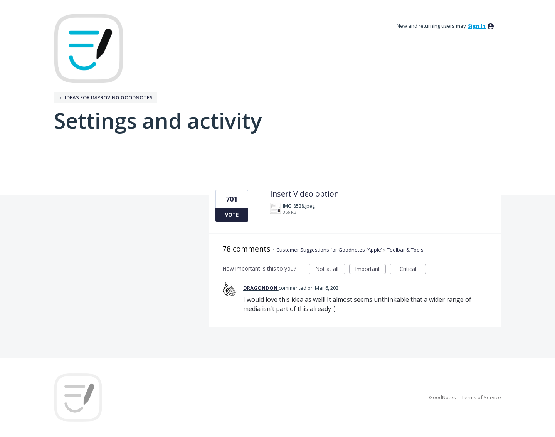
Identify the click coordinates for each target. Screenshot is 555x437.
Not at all (330, 269)
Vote (232, 214)
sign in (477, 25)
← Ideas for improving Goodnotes (106, 97)
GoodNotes (442, 397)
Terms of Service (481, 397)
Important (370, 269)
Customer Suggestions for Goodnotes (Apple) (329, 249)
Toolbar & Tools (405, 249)
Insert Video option (304, 193)
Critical (413, 269)
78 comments (246, 249)
